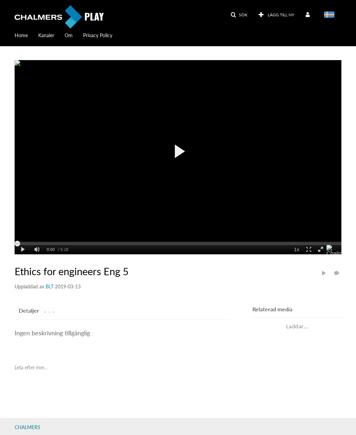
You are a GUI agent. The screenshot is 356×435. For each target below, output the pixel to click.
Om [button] (69, 35)
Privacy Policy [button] (97, 35)
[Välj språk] (330, 15)
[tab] (29, 310)
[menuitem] (26, 34)
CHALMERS (27, 427)
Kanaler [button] (46, 35)
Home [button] (21, 35)
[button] (239, 15)
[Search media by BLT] (50, 286)
